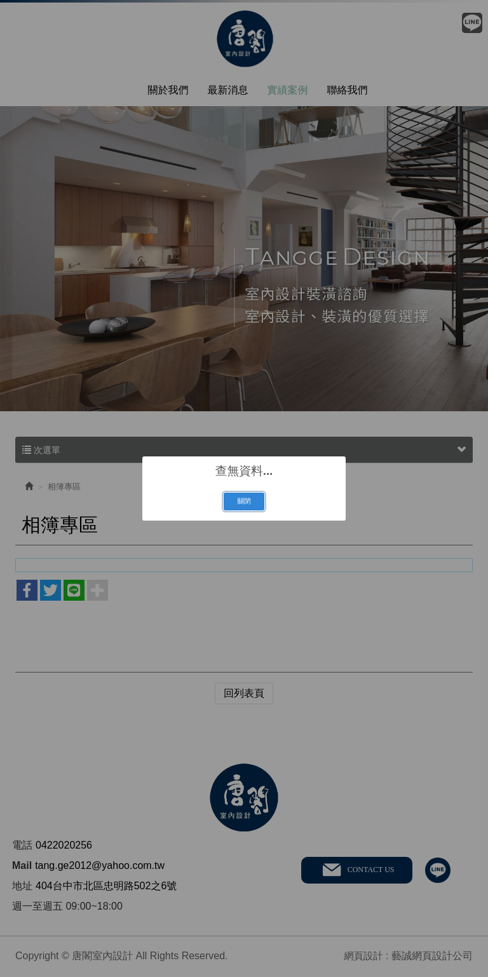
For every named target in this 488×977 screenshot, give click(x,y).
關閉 (243, 501)
